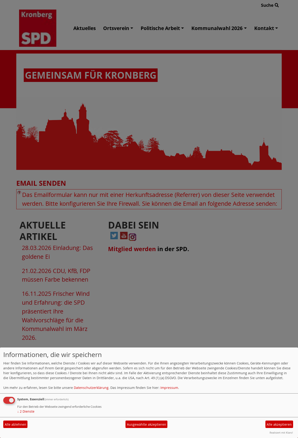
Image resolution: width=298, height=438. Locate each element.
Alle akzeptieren (279, 424)
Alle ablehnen (15, 424)
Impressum (169, 387)
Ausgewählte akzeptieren (146, 424)
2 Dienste (25, 411)
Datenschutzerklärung (91, 387)
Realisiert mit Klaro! (281, 432)
